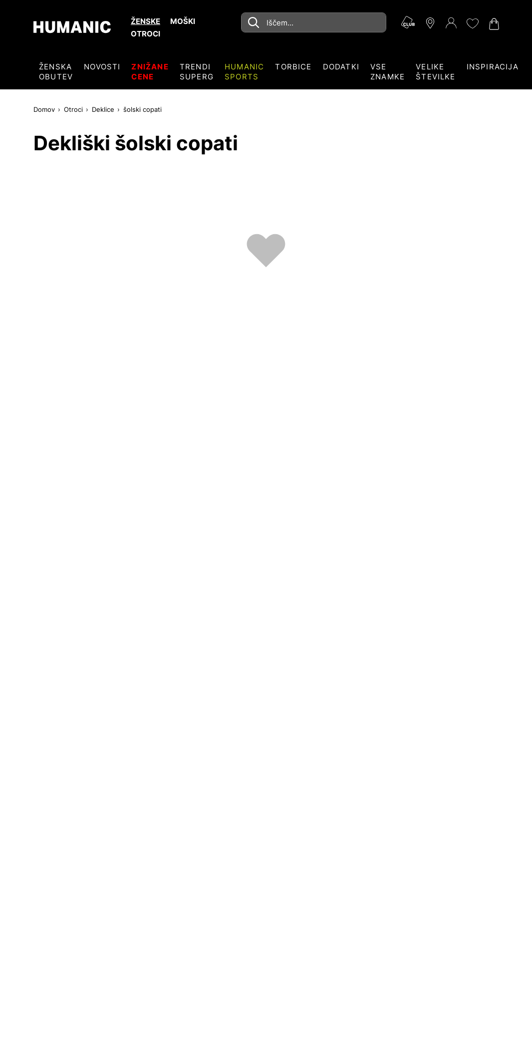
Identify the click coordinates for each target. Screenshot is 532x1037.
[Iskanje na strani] (313, 22)
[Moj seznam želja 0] (472, 23)
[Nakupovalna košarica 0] (493, 23)
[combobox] (313, 22)
